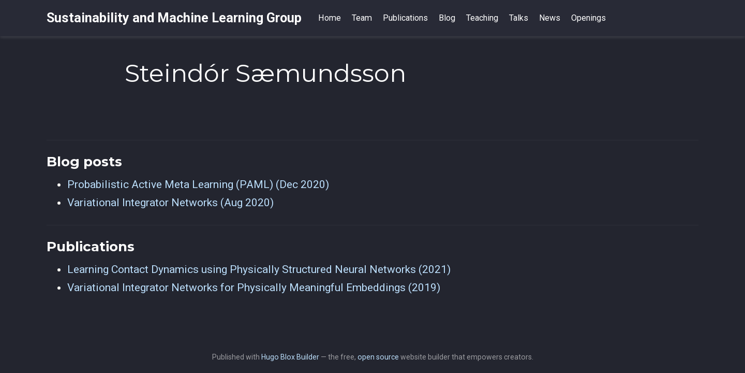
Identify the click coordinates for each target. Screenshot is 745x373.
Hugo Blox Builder (290, 357)
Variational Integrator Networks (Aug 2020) (170, 202)
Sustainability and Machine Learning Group (174, 17)
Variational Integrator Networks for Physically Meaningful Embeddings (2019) (253, 287)
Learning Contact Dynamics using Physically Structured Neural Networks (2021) (259, 269)
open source (378, 357)
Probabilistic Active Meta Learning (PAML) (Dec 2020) (198, 184)
